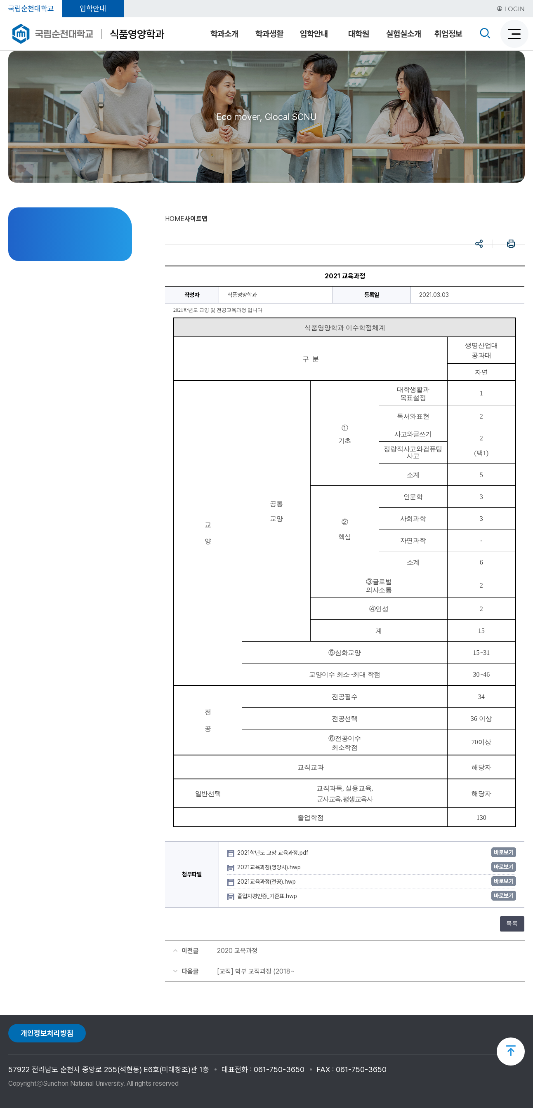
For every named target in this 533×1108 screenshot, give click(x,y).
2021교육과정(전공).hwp (267, 881)
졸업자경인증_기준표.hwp (268, 896)
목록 (512, 923)
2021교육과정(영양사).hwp (269, 867)
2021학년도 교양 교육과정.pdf (273, 852)
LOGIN (511, 9)
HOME (174, 219)
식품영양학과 (137, 34)
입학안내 (93, 8)
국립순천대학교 (31, 8)
